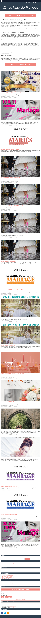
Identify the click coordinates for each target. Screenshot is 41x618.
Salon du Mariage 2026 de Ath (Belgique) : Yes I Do (11, 121)
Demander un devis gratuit (6, 569)
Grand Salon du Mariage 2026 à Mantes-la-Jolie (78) (11, 92)
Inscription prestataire (30, 2)
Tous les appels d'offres (6, 570)
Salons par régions (5, 578)
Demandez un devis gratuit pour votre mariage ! (20, 15)
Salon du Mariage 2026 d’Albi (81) (7, 401)
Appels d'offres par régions (7, 571)
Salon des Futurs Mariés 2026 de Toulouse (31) (10, 149)
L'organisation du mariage (6, 582)
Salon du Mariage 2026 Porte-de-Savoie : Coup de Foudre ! (12, 373)
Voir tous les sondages (20, 599)
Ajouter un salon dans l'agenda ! (20, 64)
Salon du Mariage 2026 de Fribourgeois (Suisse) (10, 429)
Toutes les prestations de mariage (8, 563)
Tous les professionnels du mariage (8, 565)
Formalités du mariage (6, 584)
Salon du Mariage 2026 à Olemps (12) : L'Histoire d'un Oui (12, 205)
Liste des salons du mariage (7, 576)
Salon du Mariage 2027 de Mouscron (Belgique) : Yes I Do (12, 542)
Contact (20, 616)
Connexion (38, 2)
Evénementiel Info (12, 606)
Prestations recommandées (7, 566)
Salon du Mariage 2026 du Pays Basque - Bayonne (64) (12, 289)
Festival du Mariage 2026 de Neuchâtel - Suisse (10, 177)
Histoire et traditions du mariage (7, 583)
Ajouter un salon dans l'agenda (7, 575)
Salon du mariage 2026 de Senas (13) (8, 261)
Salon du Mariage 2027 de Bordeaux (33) (9, 514)
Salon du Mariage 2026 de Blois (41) (8, 317)
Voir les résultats (8, 597)
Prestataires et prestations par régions (9, 564)
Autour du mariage (5, 585)
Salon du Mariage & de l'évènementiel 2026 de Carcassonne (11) (13, 458)
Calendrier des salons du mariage (8, 577)
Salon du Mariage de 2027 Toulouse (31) (9, 486)
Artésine (12, 607)
